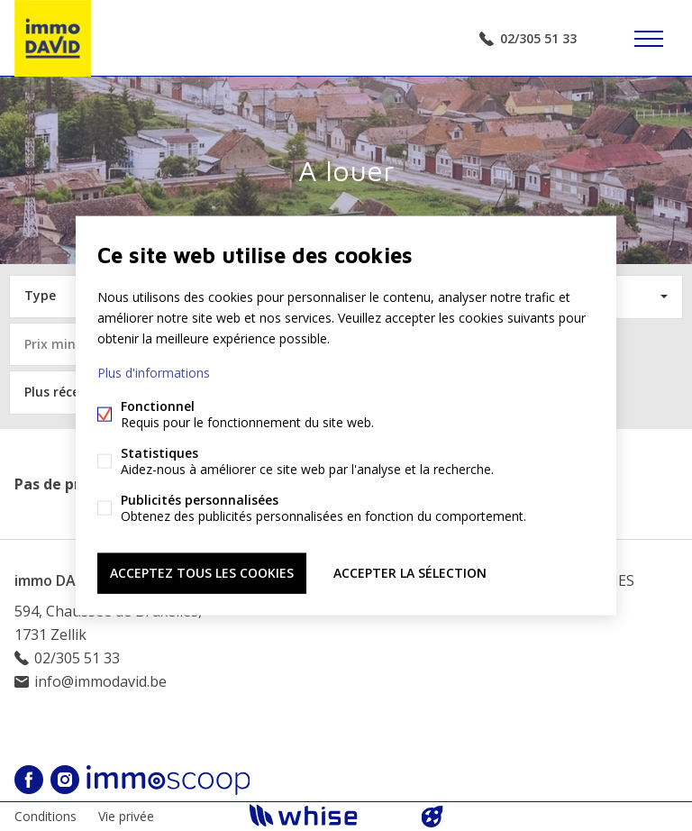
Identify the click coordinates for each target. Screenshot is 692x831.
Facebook (28, 779)
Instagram (64, 779)
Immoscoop (168, 780)
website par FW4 (432, 816)
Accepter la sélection (410, 572)
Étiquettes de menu (649, 39)
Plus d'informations (153, 372)
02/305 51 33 (538, 38)
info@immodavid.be (100, 681)
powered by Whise (325, 815)
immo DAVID (56, 580)
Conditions (45, 816)
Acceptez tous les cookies (202, 572)
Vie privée (126, 816)
